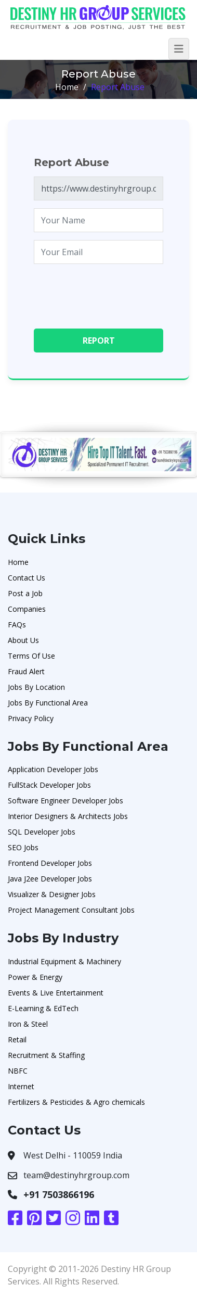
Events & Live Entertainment (55, 993)
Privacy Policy (31, 718)
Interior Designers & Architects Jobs (68, 816)
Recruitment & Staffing (46, 1055)
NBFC (18, 1071)
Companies (27, 609)
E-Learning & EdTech (43, 1008)
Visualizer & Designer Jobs (52, 894)
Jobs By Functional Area (48, 703)
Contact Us (26, 578)
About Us (23, 640)
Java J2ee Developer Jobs (50, 879)
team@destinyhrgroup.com (76, 1175)
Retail (17, 1039)
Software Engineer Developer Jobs (65, 800)
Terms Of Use (31, 656)
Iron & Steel (28, 1024)
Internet (21, 1086)
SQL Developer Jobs (41, 832)
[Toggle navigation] (178, 49)
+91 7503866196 (58, 1194)
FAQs (17, 624)
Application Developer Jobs (53, 769)
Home (66, 87)
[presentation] (113, 292)
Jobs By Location (36, 687)
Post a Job (25, 593)
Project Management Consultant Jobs (71, 910)
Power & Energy (35, 977)
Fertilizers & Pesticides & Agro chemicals (76, 1102)
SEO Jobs (23, 847)
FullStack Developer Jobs (49, 785)
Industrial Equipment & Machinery (64, 961)
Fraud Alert (26, 671)
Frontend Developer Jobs (50, 863)
